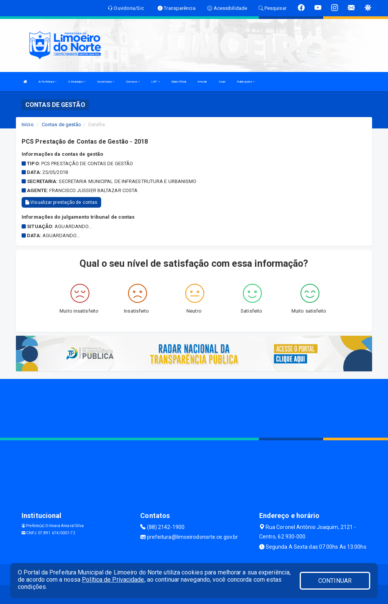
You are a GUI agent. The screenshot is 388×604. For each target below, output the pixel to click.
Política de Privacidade (113, 579)
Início (28, 124)
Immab (202, 81)
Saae (222, 81)
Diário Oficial (178, 81)
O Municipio (77, 81)
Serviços (133, 81)
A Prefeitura (47, 81)
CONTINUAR (335, 580)
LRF (155, 81)
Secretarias (105, 81)
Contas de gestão (61, 124)
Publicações (246, 81)
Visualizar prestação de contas (61, 202)
